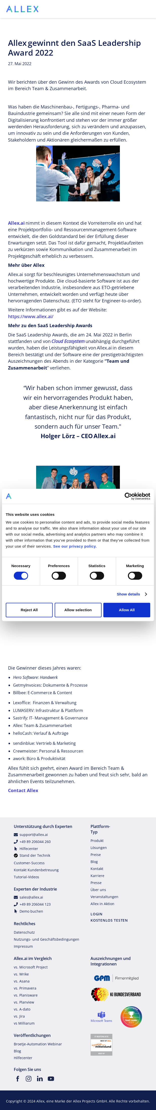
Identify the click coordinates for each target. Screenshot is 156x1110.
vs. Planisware (26, 995)
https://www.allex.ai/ (30, 316)
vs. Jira (19, 1016)
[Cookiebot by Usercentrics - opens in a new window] (128, 496)
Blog (94, 861)
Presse (96, 882)
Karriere (97, 875)
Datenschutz (24, 932)
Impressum (23, 946)
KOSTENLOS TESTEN (109, 920)
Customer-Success (29, 862)
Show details (128, 594)
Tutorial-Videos (26, 877)
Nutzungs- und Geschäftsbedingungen (46, 939)
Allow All (127, 610)
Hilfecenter (29, 848)
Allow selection (78, 610)
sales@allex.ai (31, 897)
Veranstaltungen (104, 896)
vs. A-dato (22, 1009)
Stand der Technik (35, 855)
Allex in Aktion (102, 903)
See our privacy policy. (75, 546)
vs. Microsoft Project (31, 967)
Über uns (98, 889)
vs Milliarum (24, 1023)
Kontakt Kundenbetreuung (36, 870)
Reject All (29, 610)
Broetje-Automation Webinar (38, 1044)
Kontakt (97, 868)
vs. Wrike (21, 974)
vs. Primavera (25, 988)
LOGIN (97, 914)
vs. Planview (24, 1002)
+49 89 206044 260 (35, 841)
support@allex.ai (34, 834)
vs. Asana (22, 981)
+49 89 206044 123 (35, 904)
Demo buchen (31, 911)
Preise (96, 854)
